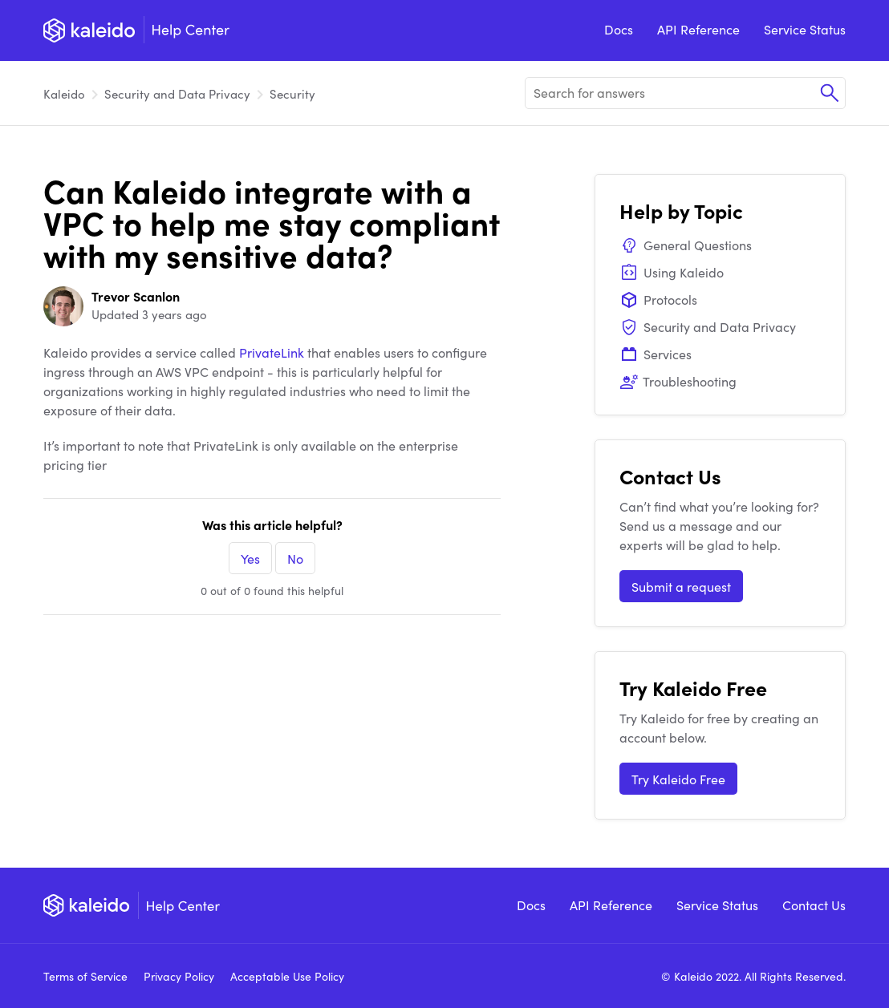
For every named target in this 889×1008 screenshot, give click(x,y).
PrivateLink (271, 352)
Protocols (658, 299)
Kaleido (64, 93)
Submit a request (681, 586)
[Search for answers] (685, 93)
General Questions (685, 244)
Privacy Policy (179, 976)
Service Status (805, 29)
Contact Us (814, 904)
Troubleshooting (678, 381)
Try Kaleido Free (678, 778)
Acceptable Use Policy (287, 976)
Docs (618, 29)
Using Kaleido (671, 272)
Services (655, 353)
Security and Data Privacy (177, 93)
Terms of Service (85, 976)
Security (292, 93)
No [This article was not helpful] (295, 558)
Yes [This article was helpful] (250, 558)
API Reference (698, 29)
